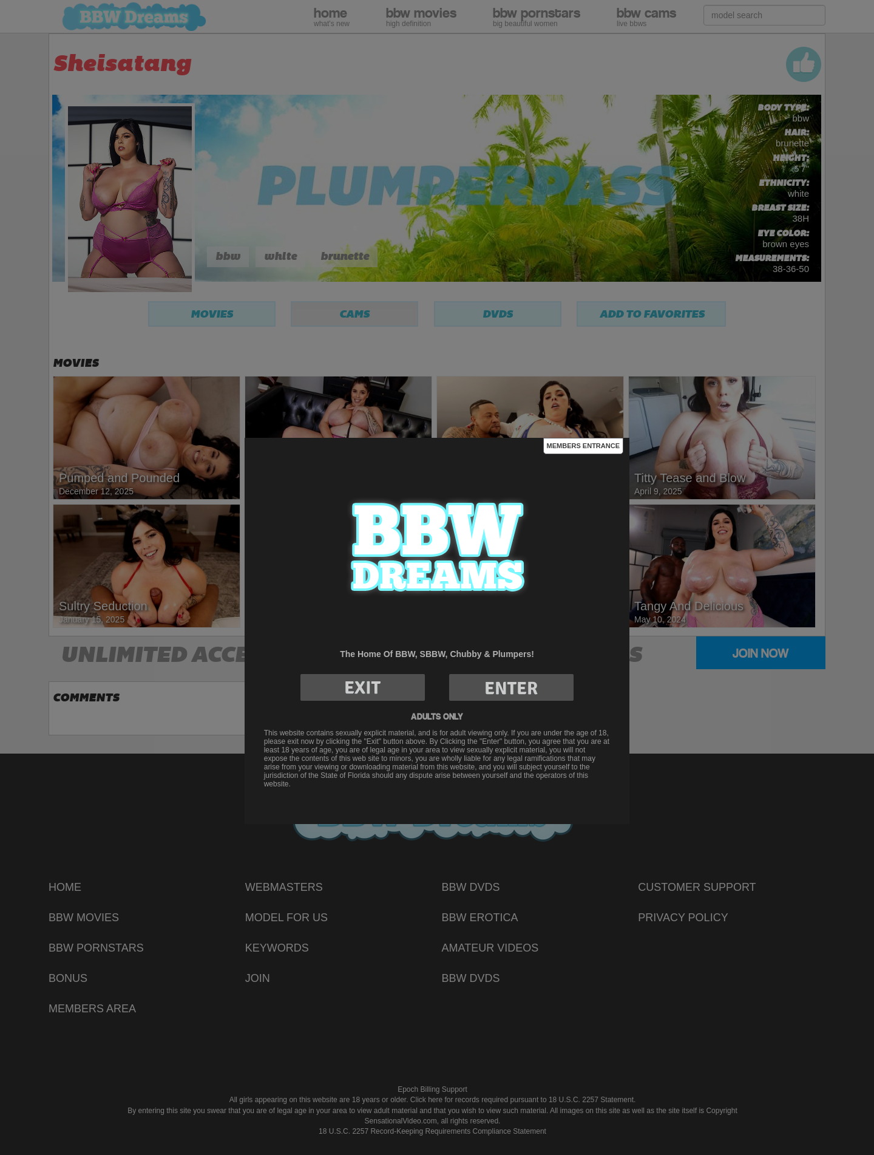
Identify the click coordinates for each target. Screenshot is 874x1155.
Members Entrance (583, 445)
